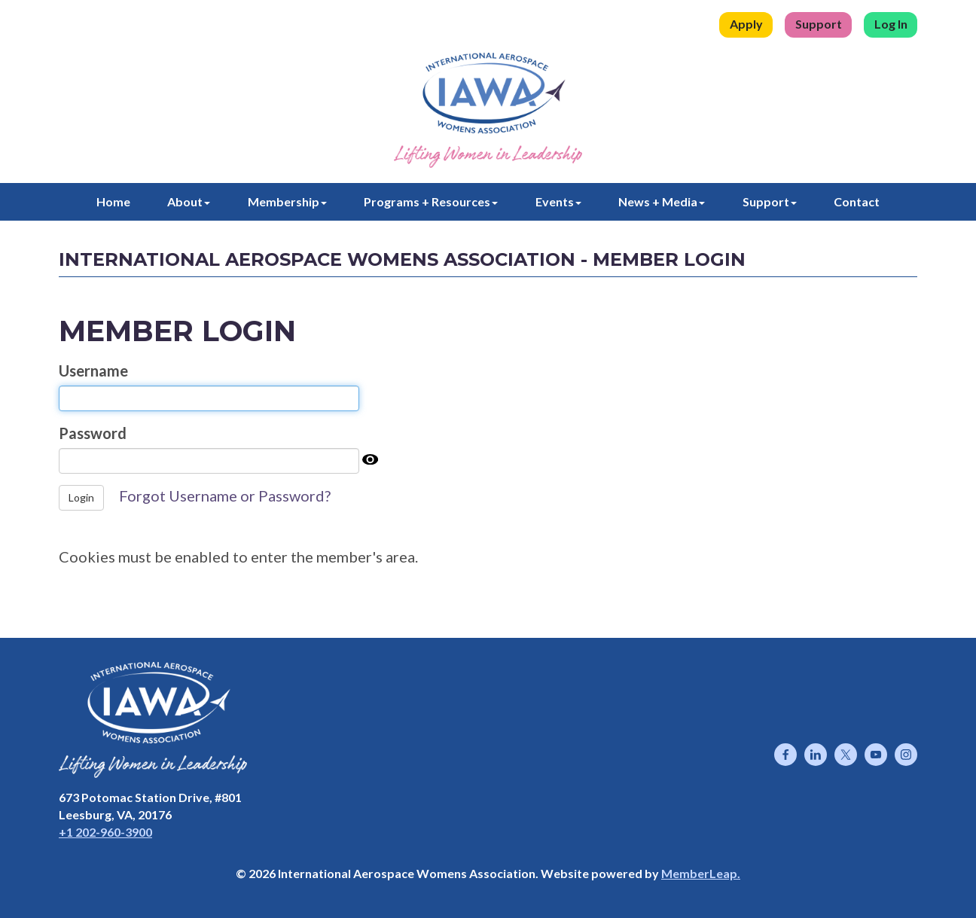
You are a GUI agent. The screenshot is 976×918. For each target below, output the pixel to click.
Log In (890, 24)
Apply (746, 24)
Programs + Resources (431, 201)
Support (818, 24)
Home (113, 201)
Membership (287, 201)
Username (93, 370)
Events (558, 201)
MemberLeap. (700, 873)
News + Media (661, 201)
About (188, 201)
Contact (857, 201)
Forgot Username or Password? (225, 495)
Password (93, 433)
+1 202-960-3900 (105, 832)
